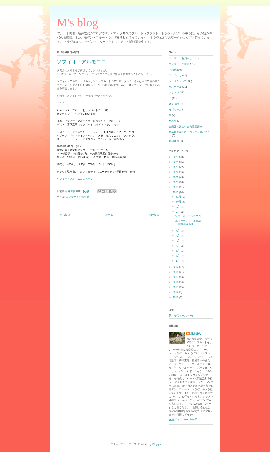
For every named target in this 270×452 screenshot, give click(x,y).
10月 (179, 201)
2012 (176, 292)
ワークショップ (178, 81)
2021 (176, 177)
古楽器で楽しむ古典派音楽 (184, 126)
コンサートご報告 (179, 64)
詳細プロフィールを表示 (183, 419)
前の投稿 (154, 214)
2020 (176, 182)
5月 (178, 240)
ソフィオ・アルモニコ (188, 216)
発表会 (173, 120)
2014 (176, 281)
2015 (176, 277)
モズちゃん (175, 109)
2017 (176, 266)
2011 (176, 297)
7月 (178, 230)
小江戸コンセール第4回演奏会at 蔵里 (188, 223)
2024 (176, 161)
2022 (176, 172)
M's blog (77, 22)
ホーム (109, 214)
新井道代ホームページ (182, 315)
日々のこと (175, 75)
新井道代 (195, 333)
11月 (179, 196)
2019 (176, 187)
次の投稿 (65, 214)
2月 (178, 255)
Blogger (156, 444)
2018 (176, 192)
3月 (178, 250)
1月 (178, 260)
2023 (176, 167)
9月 (178, 206)
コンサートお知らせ (77, 196)
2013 (176, 287)
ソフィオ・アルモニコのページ (75, 178)
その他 (173, 69)
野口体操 (174, 140)
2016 (176, 272)
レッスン (174, 92)
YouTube (174, 103)
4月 (178, 245)
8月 (178, 211)
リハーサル (175, 86)
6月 (178, 235)
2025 (176, 156)
